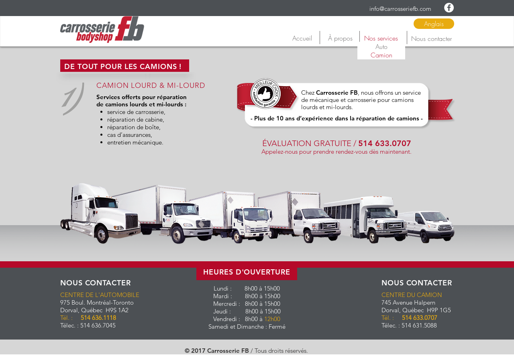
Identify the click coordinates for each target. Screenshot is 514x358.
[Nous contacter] (431, 39)
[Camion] (381, 55)
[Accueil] (302, 38)
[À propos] (340, 38)
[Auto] (381, 46)
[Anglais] (434, 23)
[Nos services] (380, 38)
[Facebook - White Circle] (449, 7)
